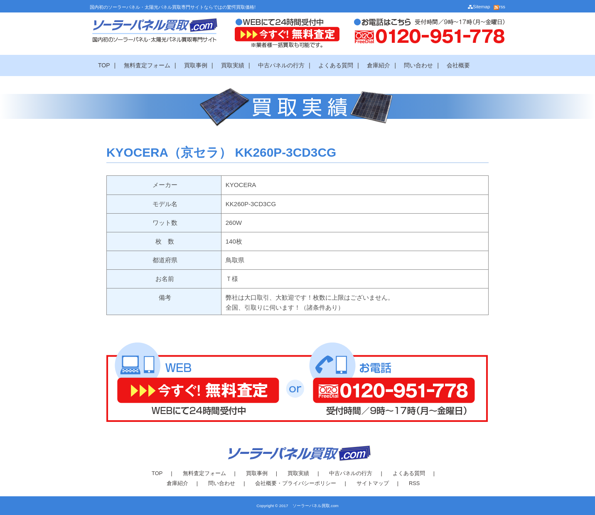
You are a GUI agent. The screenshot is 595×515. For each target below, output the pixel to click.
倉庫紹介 (378, 65)
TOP (104, 65)
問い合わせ (418, 65)
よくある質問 (335, 65)
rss (499, 6)
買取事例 (195, 65)
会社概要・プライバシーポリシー (295, 483)
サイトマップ (373, 483)
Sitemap (479, 6)
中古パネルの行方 (281, 65)
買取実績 (232, 65)
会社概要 (458, 65)
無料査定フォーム (147, 65)
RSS (414, 483)
